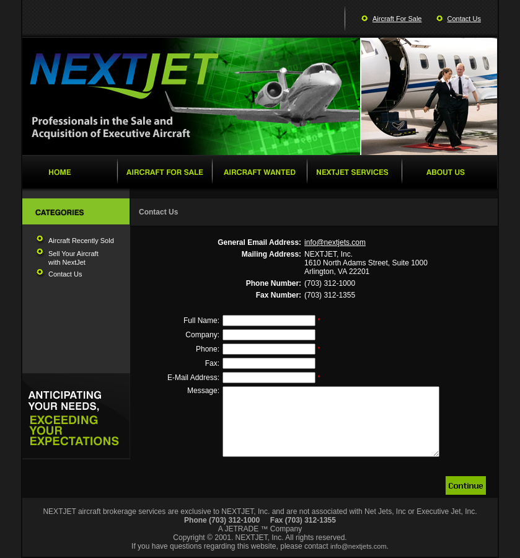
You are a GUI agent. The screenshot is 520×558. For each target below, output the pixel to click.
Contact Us (464, 18)
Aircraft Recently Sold (81, 240)
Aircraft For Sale (396, 18)
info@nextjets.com (335, 242)
